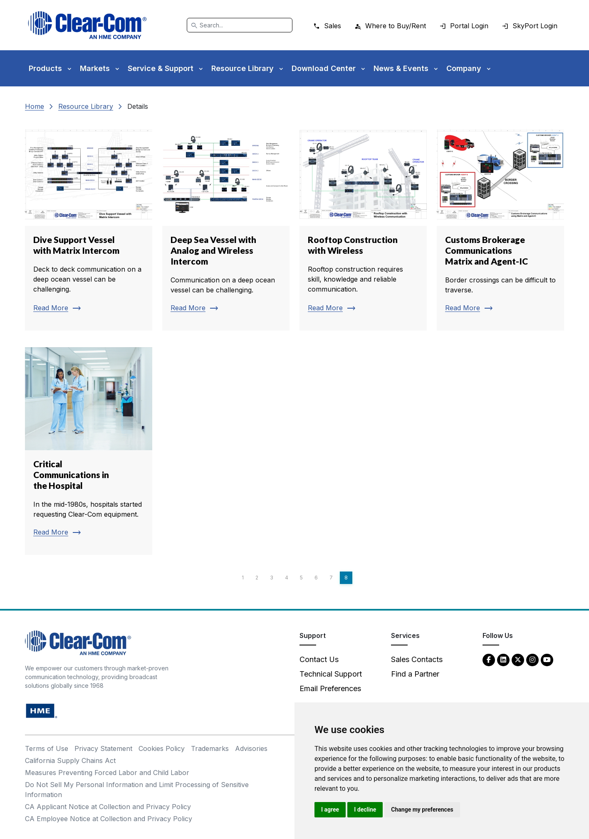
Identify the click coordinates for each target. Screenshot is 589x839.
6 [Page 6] (316, 577)
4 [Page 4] (286, 577)
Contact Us (319, 659)
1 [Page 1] (243, 577)
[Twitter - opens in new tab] (518, 659)
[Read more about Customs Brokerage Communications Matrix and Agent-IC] (500, 227)
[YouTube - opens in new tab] (547, 659)
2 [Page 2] (256, 577)
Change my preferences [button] (422, 809)
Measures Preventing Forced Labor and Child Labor (107, 772)
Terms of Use (46, 748)
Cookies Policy (162, 748)
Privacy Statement (103, 748)
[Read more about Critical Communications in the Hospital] (88, 451)
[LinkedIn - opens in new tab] (503, 659)
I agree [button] (330, 809)
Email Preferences (330, 688)
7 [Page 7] (331, 577)
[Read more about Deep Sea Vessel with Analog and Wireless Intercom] (226, 227)
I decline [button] (365, 809)
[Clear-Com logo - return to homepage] (87, 25)
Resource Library (85, 106)
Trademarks (210, 748)
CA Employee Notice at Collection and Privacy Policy (108, 818)
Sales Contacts (417, 659)
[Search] (239, 25)
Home (34, 106)
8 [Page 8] (346, 577)
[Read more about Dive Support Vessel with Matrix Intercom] (88, 227)
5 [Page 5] (301, 577)
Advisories (251, 748)
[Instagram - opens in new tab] (532, 659)
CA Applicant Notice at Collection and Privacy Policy (108, 806)
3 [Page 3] (271, 577)
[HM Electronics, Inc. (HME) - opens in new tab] (41, 710)
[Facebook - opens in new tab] (489, 659)
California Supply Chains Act (70, 760)
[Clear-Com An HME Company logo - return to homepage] (78, 642)
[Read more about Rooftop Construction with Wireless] (363, 227)
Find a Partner (415, 674)
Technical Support (330, 674)
